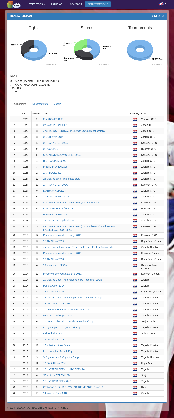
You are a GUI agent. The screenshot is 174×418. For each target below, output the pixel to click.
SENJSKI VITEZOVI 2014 (57, 375)
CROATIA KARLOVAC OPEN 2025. (62, 154)
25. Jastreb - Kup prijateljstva (58, 220)
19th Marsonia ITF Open (56, 265)
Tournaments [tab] (19, 103)
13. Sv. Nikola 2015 (53, 339)
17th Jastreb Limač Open (56, 345)
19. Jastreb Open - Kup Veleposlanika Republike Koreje (72, 279)
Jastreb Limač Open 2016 (56, 303)
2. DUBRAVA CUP (53, 137)
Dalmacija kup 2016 (53, 333)
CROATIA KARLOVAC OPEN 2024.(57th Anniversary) (71, 202)
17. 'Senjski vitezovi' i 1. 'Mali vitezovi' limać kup (68, 321)
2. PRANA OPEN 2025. (55, 143)
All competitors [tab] (40, 103)
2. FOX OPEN (50, 149)
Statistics (37, 4)
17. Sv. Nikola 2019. (53, 241)
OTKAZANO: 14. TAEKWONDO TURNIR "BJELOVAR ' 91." (74, 387)
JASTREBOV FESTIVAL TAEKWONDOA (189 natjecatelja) (74, 131)
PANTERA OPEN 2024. (55, 214)
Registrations (97, 4)
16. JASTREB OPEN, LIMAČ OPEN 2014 (65, 369)
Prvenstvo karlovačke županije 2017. (62, 273)
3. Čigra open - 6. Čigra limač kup (61, 357)
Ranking (57, 4)
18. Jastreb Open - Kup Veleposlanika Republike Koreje (72, 297)
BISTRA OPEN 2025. (54, 160)
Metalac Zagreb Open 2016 (57, 315)
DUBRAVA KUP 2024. (54, 190)
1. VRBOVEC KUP (53, 172)
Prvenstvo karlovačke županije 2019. (62, 235)
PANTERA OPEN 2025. (55, 166)
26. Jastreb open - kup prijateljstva (61, 178)
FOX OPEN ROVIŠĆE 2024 (58, 208)
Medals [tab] (57, 103)
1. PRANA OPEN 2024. (55, 184)
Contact (76, 4)
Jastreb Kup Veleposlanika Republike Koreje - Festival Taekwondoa (78, 247)
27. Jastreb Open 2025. (55, 125)
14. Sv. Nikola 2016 (53, 291)
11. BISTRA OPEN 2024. (56, 196)
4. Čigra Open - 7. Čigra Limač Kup (61, 327)
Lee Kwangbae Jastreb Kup (57, 351)
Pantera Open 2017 (53, 285)
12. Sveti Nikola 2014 (54, 363)
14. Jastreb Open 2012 (55, 393)
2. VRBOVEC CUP (53, 119)
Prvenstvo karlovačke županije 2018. (62, 253)
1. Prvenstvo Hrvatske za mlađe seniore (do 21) (68, 309)
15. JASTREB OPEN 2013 (57, 381)
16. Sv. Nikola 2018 (53, 259)
